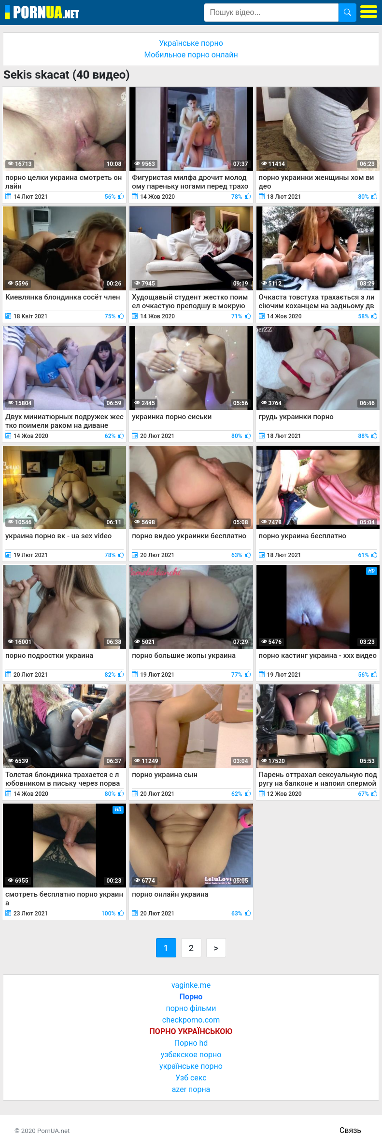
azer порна (191, 1089)
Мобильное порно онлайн (191, 54)
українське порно (191, 1066)
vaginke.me (191, 985)
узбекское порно (191, 1054)
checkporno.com (191, 1019)
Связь (350, 1130)
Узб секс (190, 1077)
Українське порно (191, 43)
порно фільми (191, 1008)
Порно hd (191, 1043)
